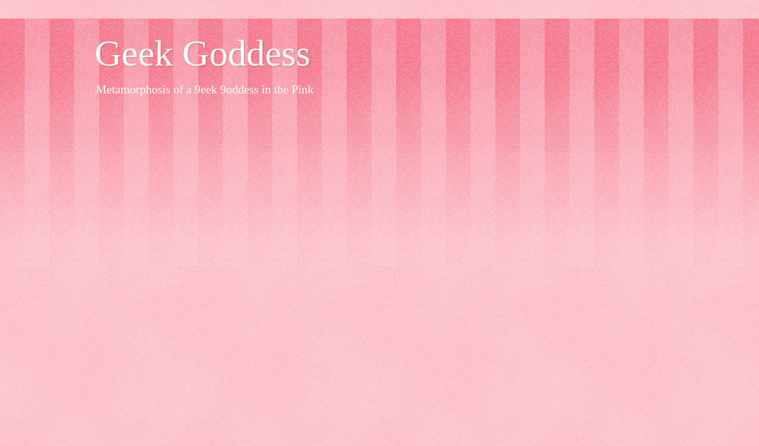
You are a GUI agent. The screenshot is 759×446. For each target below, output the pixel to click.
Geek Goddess (202, 53)
